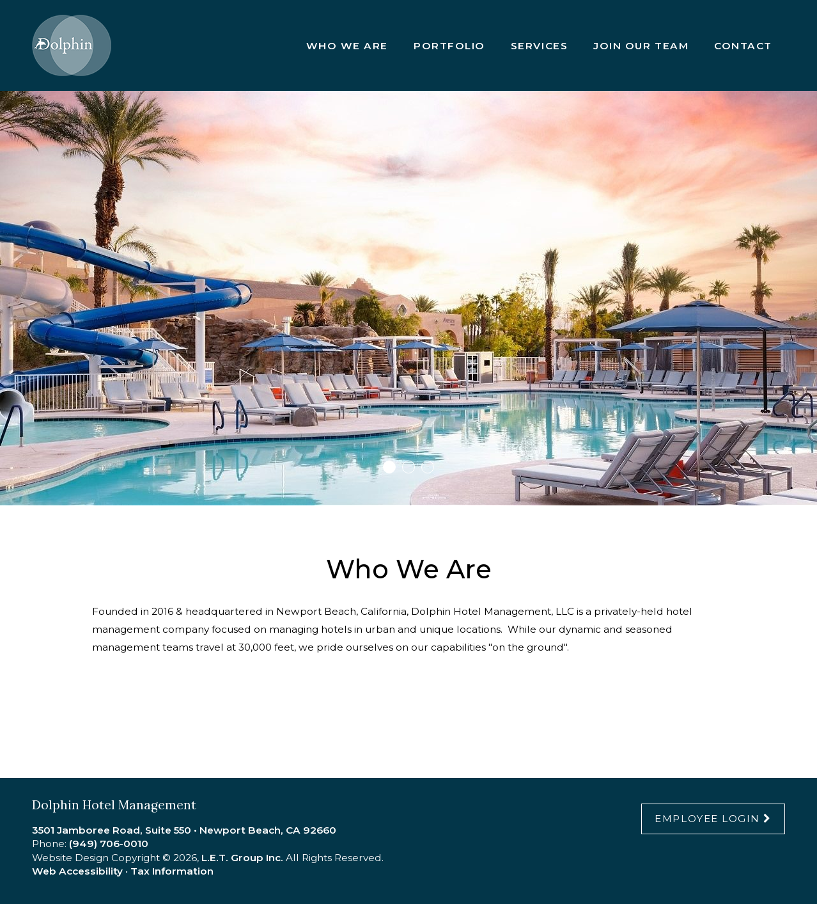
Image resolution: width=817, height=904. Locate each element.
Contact (743, 46)
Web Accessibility (77, 871)
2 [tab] (408, 467)
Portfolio (449, 46)
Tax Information (172, 871)
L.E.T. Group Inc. (242, 858)
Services (539, 46)
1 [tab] (389, 467)
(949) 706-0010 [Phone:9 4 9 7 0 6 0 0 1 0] (108, 843)
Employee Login (707, 819)
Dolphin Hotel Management (71, 45)
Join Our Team (641, 46)
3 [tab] (427, 467)
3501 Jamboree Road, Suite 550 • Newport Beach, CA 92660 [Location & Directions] (184, 830)
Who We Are (347, 46)
